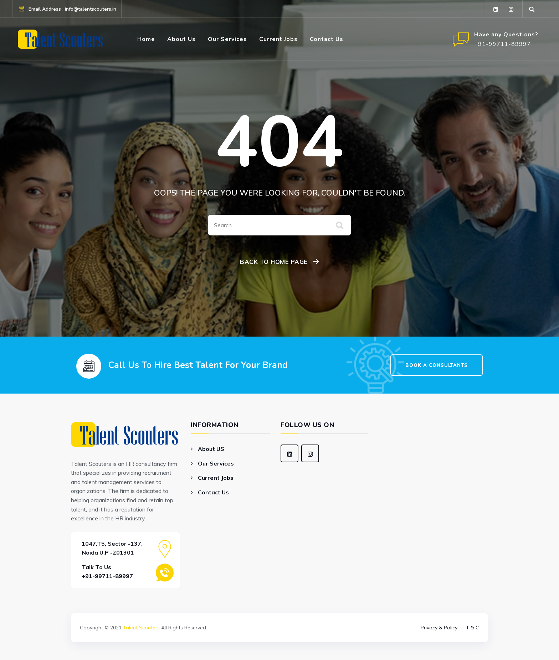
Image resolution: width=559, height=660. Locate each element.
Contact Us (326, 39)
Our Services (227, 39)
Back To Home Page (274, 261)
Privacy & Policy (439, 627)
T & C (472, 627)
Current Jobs (278, 39)
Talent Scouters (141, 627)
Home (146, 39)
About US (211, 448)
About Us (181, 39)
